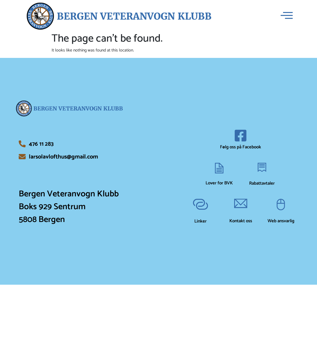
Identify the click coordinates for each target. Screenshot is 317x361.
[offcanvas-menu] (287, 16)
